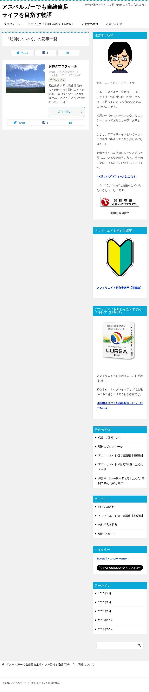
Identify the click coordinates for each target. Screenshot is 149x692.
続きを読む (70, 111)
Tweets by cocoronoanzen (112, 558)
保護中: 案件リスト (109, 437)
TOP (38, 664)
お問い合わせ (114, 24)
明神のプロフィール (63, 66)
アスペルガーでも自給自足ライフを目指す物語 (35, 10)
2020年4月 (104, 593)
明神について (57, 79)
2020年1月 (104, 611)
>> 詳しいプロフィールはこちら (116, 176)
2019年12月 (105, 620)
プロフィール (12, 24)
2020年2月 (104, 602)
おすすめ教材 (90, 24)
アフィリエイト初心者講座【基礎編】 (51, 24)
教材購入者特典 (107, 524)
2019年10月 (105, 629)
